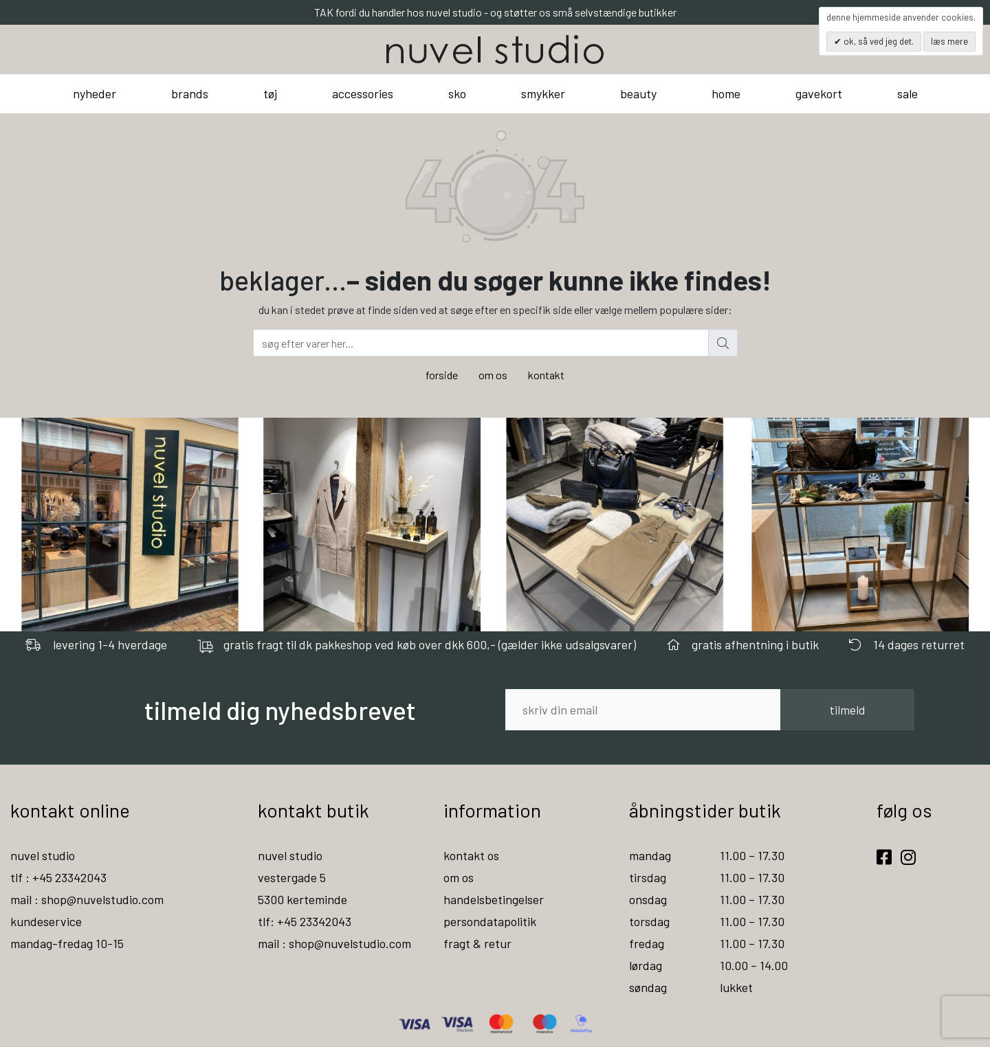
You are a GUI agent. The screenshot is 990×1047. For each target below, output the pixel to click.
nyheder (94, 93)
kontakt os (471, 855)
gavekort (818, 93)
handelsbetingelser (493, 899)
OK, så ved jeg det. (878, 41)
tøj (270, 93)
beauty (638, 93)
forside (442, 374)
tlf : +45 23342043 (58, 877)
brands (189, 93)
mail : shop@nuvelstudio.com (87, 899)
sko (457, 93)
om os (492, 374)
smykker (543, 93)
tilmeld (847, 710)
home (726, 93)
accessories (362, 93)
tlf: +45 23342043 (304, 921)
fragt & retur (477, 943)
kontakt (546, 374)
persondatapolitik (489, 921)
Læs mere (949, 41)
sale (907, 93)
